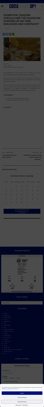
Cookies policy (18, 405)
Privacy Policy (25, 405)
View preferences (22, 401)
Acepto (22, 393)
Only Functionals (22, 397)
